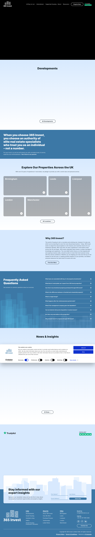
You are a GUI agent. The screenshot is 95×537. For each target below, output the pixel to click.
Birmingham (12, 180)
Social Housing (30, 516)
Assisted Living (30, 518)
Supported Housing (51, 4)
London (9, 201)
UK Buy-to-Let (30, 4)
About (59, 4)
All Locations (47, 221)
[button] (68, 279)
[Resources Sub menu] (69, 4)
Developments (30, 513)
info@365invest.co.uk (83, 513)
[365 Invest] (8, 4)
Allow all (83, 522)
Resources (66, 4)
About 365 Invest (48, 513)
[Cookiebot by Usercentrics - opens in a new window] (9, 534)
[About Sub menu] (61, 4)
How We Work (47, 516)
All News (47, 413)
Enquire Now (77, 4)
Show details (73, 534)
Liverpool (78, 180)
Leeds (54, 180)
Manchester (34, 201)
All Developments (47, 121)
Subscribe (78, 498)
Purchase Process (48, 518)
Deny (83, 526)
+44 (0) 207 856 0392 (83, 518)
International (39, 4)
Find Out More (52, 262)
